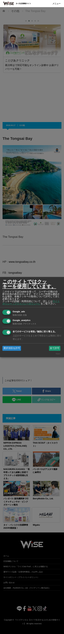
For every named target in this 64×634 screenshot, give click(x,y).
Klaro (58, 354)
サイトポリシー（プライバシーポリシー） (31, 302)
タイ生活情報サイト (23, 3)
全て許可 (54, 348)
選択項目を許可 (11, 348)
